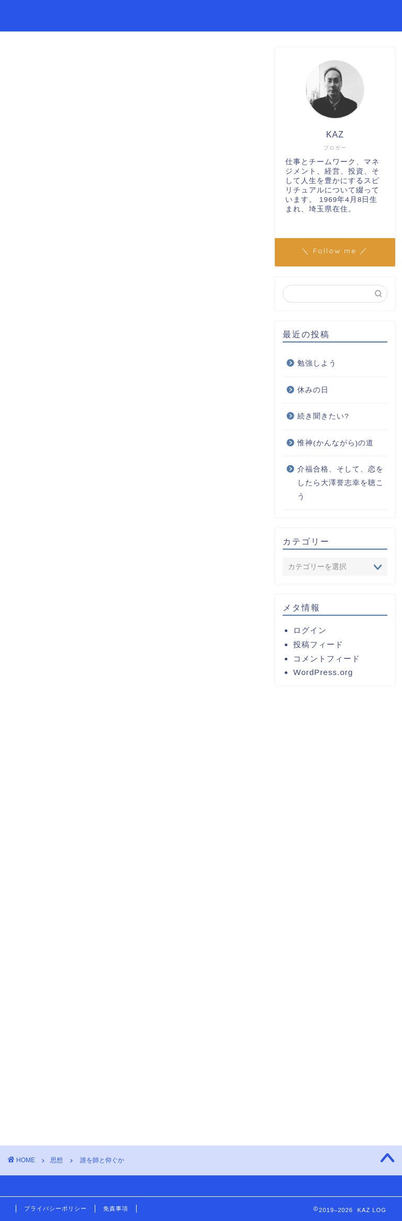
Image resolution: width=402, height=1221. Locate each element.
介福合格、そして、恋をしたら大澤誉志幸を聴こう (340, 482)
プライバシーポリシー (55, 1208)
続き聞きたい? (323, 416)
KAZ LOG (39, 15)
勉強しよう (317, 363)
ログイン (310, 630)
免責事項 (115, 1208)
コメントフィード (326, 658)
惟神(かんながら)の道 (335, 443)
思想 (26, 63)
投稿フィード (318, 644)
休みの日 (313, 390)
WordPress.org (323, 672)
